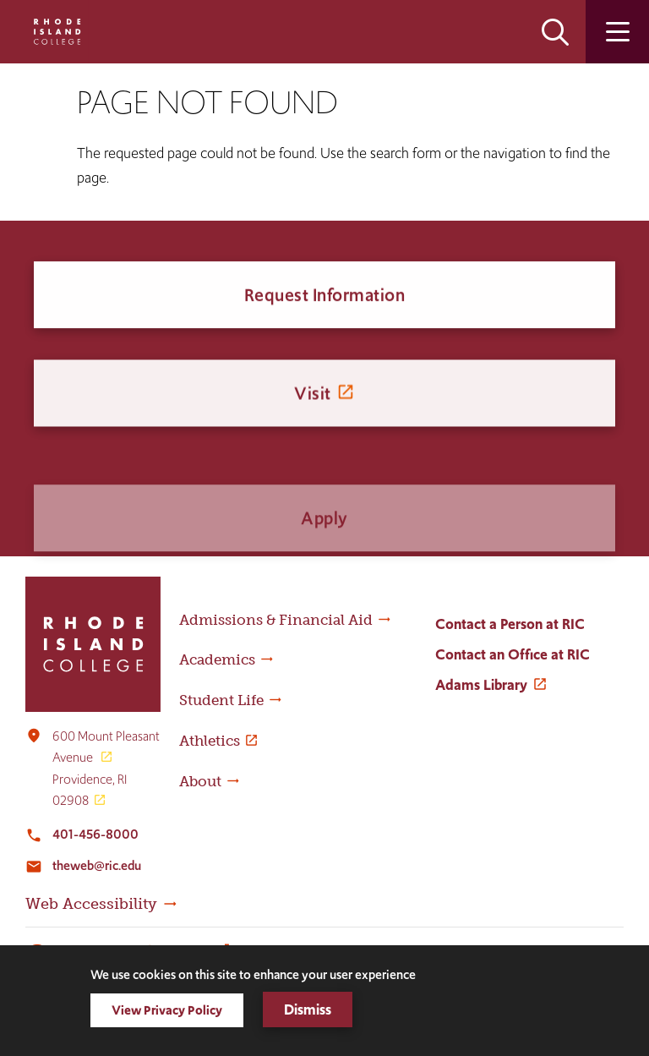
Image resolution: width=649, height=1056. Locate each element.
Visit (312, 404)
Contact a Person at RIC (510, 624)
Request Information (325, 297)
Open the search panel (555, 31)
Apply (324, 548)
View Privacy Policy (167, 1010)
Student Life (221, 700)
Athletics (209, 740)
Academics (217, 659)
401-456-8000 (95, 834)
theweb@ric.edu (96, 865)
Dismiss (307, 1009)
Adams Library (481, 685)
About (200, 781)
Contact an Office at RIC (512, 654)
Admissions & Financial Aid (276, 619)
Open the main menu (617, 31)
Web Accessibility (91, 904)
